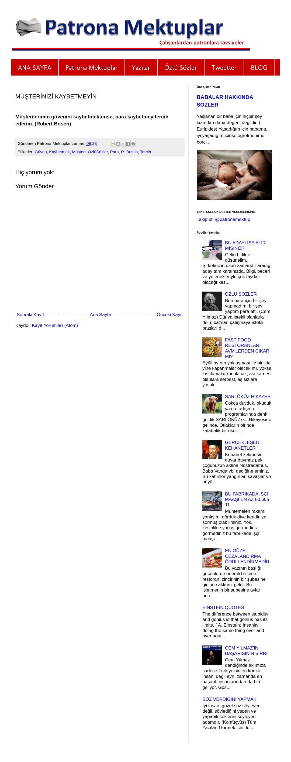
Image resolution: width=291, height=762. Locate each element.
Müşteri (78, 151)
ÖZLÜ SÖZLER (241, 294)
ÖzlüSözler (98, 151)
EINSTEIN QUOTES (223, 607)
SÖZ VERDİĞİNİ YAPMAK (229, 699)
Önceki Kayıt (170, 314)
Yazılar (141, 67)
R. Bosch (129, 151)
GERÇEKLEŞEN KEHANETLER (242, 445)
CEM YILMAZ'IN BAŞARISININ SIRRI (246, 650)
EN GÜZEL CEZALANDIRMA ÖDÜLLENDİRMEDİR (247, 556)
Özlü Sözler (180, 67)
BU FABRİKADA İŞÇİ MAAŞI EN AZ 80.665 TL (247, 499)
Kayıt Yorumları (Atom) (55, 325)
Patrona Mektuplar (91, 67)
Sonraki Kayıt (30, 314)
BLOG (259, 67)
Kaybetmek (59, 151)
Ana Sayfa (100, 314)
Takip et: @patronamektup (223, 219)
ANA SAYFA (34, 67)
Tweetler (224, 67)
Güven (41, 151)
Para (114, 151)
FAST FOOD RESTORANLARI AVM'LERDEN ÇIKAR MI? (247, 348)
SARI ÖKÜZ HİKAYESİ (248, 396)
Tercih (145, 151)
